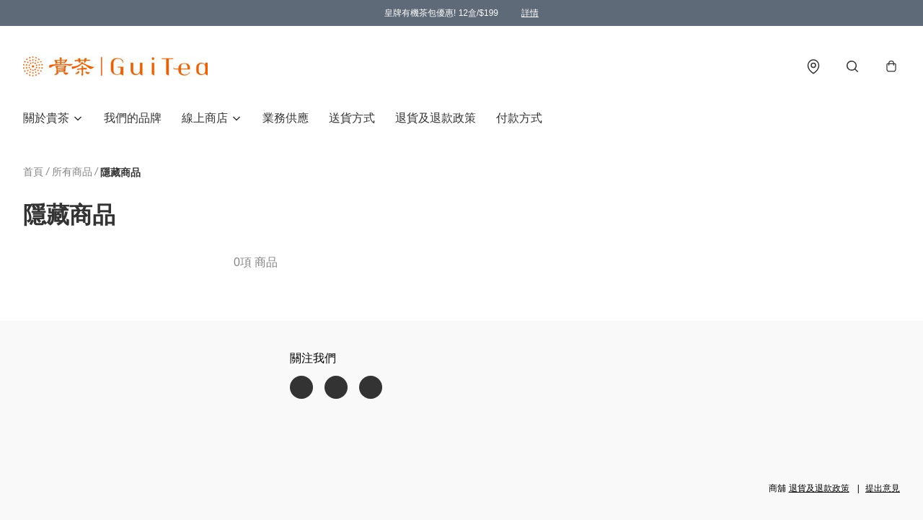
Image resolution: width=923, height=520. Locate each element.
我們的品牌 (133, 118)
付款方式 (519, 118)
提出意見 (882, 488)
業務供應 (285, 118)
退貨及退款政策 (435, 118)
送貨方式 (352, 118)
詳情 (530, 13)
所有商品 (72, 171)
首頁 (33, 171)
